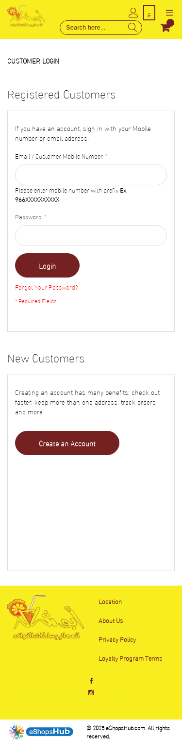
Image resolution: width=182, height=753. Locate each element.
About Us (111, 620)
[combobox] (101, 27)
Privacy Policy (117, 639)
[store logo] (26, 16)
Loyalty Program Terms (130, 658)
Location (110, 601)
